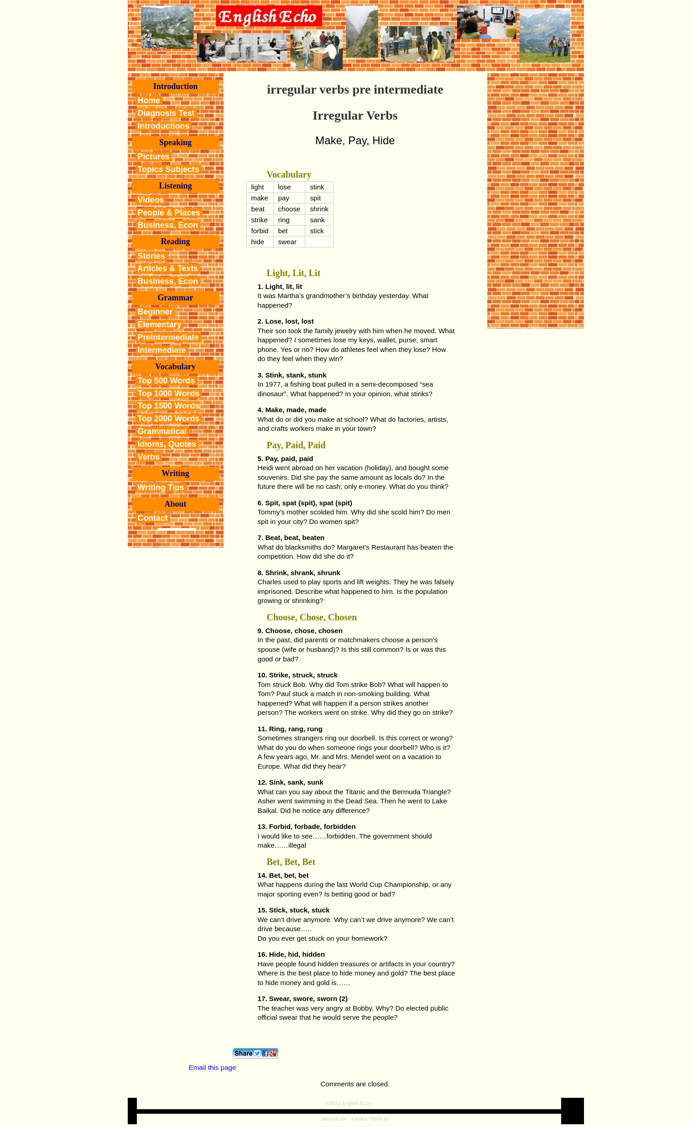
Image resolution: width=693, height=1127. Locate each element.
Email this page (212, 1067)
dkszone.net (333, 1119)
